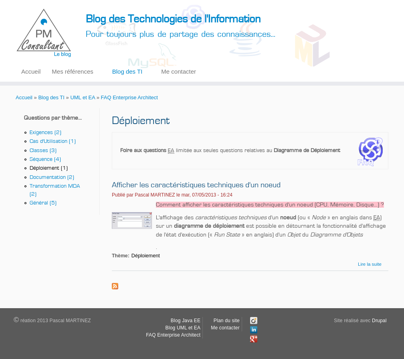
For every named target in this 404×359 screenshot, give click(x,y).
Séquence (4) (45, 161)
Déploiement (145, 256)
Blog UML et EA (183, 328)
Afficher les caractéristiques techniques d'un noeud (196, 185)
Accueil (30, 71)
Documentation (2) (52, 180)
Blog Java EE (185, 320)
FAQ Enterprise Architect (129, 97)
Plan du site (227, 320)
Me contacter (178, 71)
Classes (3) (43, 151)
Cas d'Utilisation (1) (53, 142)
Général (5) (43, 206)
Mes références (72, 71)
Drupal (379, 320)
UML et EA (82, 97)
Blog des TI (127, 71)
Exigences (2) (45, 133)
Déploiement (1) (49, 170)
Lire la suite (370, 264)
